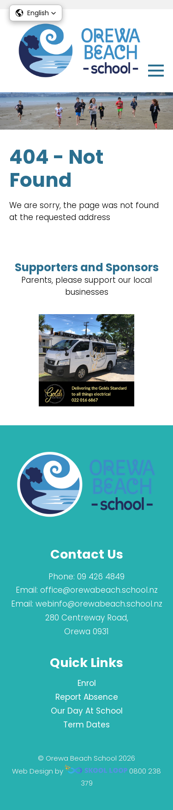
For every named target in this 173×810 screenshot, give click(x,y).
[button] (35, 13)
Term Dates (86, 724)
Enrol (87, 683)
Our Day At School (87, 710)
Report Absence (86, 697)
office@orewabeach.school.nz (99, 590)
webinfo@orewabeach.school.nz (99, 603)
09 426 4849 (101, 576)
